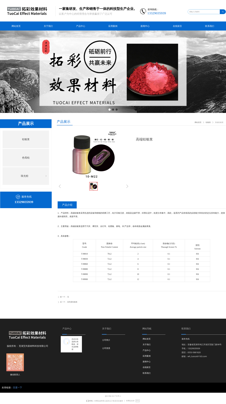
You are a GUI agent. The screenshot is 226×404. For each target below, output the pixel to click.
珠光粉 (34, 176)
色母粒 (26, 157)
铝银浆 (26, 139)
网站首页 (198, 122)
